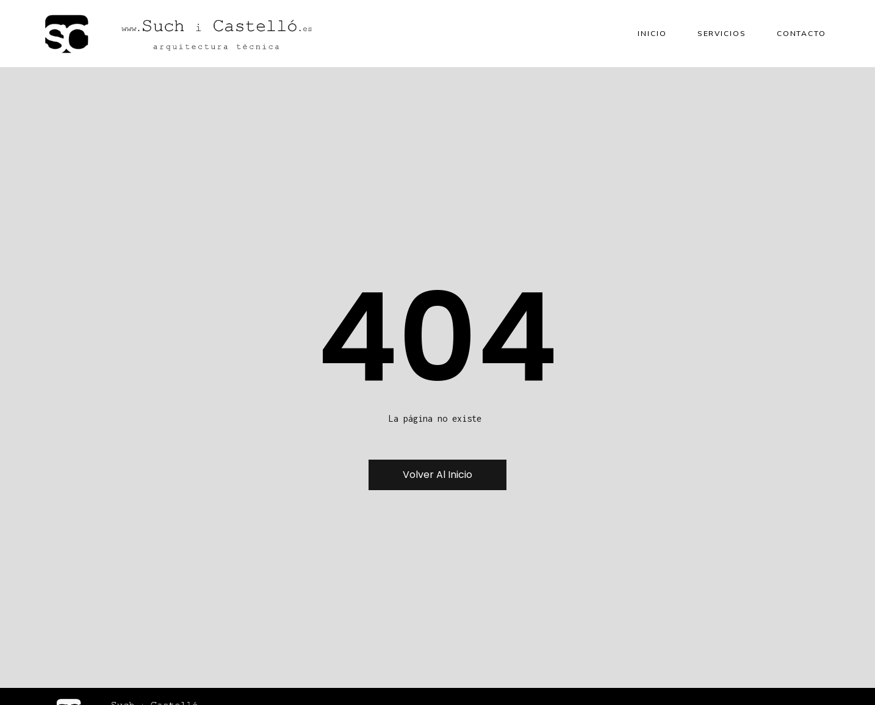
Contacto (801, 33)
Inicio (652, 33)
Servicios (721, 33)
